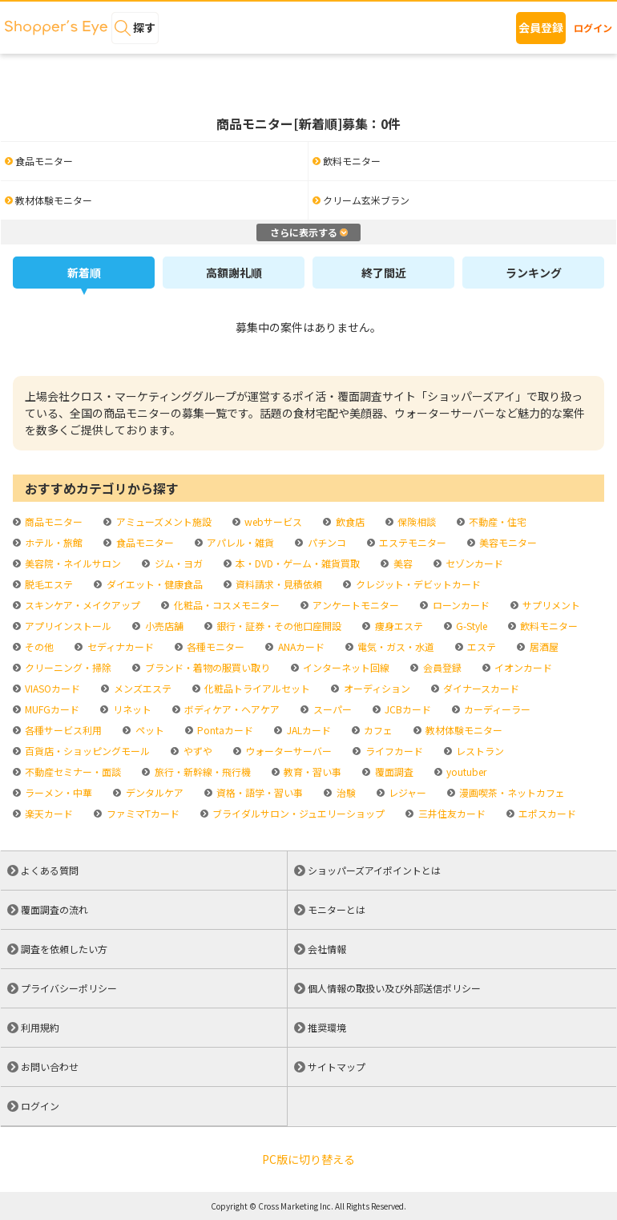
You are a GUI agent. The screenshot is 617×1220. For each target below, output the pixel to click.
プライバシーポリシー (69, 988)
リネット (131, 709)
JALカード (307, 730)
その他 (38, 646)
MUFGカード (50, 709)
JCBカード (406, 709)
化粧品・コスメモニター (225, 605)
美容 (402, 563)
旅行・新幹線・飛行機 (201, 771)
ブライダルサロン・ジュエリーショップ (297, 813)
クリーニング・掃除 (66, 667)
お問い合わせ (50, 1066)
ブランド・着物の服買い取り (206, 667)
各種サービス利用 (62, 730)
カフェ (377, 730)
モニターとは (336, 909)
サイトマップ (336, 1066)
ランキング (534, 273)
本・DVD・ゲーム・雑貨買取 (296, 563)
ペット (148, 730)
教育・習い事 (311, 771)
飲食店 (349, 521)
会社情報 (327, 948)
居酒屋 (543, 646)
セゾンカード (473, 563)
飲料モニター (548, 625)
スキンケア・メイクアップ (81, 605)
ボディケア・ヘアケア (231, 709)
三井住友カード (451, 813)
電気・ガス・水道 (394, 646)
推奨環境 (327, 1027)
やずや (196, 750)
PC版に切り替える (308, 1159)
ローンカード (460, 605)
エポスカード (546, 813)
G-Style (470, 625)
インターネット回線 (344, 667)
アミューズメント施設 (163, 521)
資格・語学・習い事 (258, 792)
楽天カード (47, 813)
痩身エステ (398, 625)
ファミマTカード (141, 813)
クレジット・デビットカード (417, 584)
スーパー (331, 709)
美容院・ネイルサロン (71, 563)
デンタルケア (153, 792)
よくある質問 (50, 870)
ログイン (593, 27)
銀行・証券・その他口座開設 (277, 625)
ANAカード (300, 646)
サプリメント (550, 605)
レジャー (406, 792)
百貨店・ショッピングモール (86, 750)
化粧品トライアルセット (256, 688)
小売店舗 (163, 625)
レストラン (479, 750)
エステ (480, 646)
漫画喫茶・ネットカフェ (511, 792)
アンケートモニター (354, 605)
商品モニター (52, 521)
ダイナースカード (480, 688)
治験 (345, 792)
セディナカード (119, 646)
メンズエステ (141, 688)
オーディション (375, 688)
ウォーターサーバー (287, 750)
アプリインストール (66, 625)
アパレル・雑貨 (239, 542)
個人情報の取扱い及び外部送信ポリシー (394, 988)
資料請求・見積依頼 (277, 584)
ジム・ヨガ (177, 563)
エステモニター (411, 542)
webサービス (272, 521)
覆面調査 (393, 771)
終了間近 (383, 273)
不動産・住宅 (496, 521)
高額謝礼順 (234, 273)
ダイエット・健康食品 (153, 584)
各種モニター (214, 646)
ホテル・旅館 (52, 542)
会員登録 (540, 27)
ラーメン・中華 (57, 792)
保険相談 (415, 521)
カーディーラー (496, 709)
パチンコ (325, 542)
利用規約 (40, 1027)
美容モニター (507, 542)
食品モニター (144, 542)
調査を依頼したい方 (64, 948)
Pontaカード (224, 730)
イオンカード (522, 667)
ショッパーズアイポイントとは (374, 870)
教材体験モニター (462, 730)
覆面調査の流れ (54, 909)
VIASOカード (51, 688)
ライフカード (393, 750)
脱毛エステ (47, 584)
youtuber (465, 771)
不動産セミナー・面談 (71, 771)
